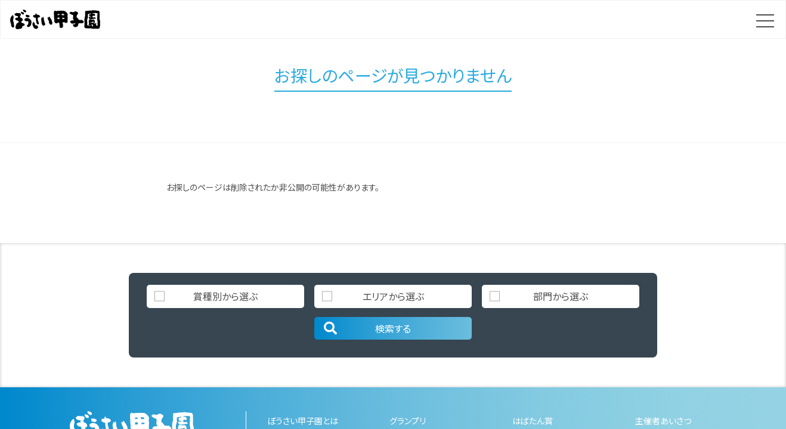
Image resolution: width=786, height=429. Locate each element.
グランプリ (407, 421)
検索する (366, 328)
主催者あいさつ (663, 421)
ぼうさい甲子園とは (302, 421)
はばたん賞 (532, 421)
